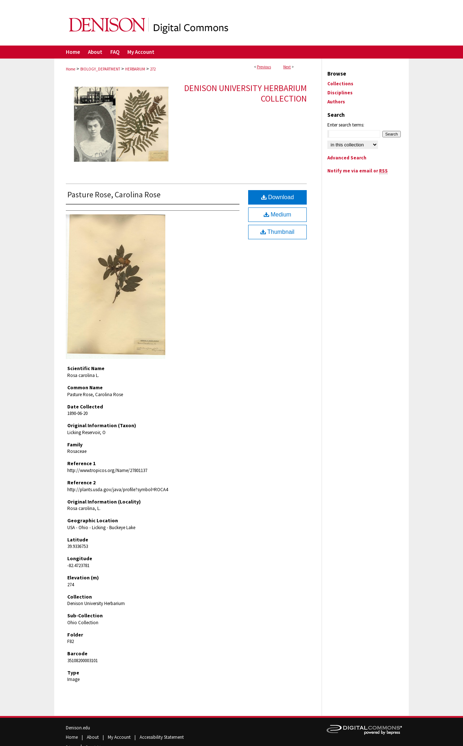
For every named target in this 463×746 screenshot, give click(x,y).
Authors (336, 102)
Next (287, 66)
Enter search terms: (345, 125)
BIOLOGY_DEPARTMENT (100, 69)
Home (70, 69)
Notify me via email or (357, 171)
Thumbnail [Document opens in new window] (277, 232)
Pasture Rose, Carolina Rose (114, 194)
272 (153, 69)
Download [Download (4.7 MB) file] (277, 197)
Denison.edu (78, 728)
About (93, 737)
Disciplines (340, 93)
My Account (120, 737)
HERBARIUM (135, 69)
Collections (340, 84)
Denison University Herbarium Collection (245, 93)
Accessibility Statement (162, 737)
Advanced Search (346, 158)
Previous (264, 66)
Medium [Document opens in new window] (277, 214)
